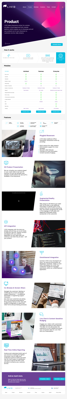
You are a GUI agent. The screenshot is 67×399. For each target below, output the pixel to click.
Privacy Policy (58, 392)
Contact (54, 7)
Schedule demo (57, 44)
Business (36, 7)
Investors (42, 7)
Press (48, 7)
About (24, 7)
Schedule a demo (26, 111)
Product (30, 7)
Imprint (50, 392)
